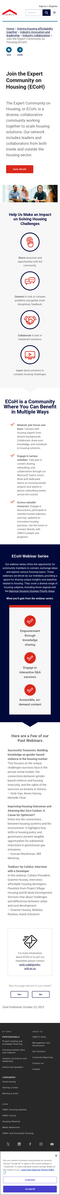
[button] (47, 12)
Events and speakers (12, 1067)
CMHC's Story (39, 1037)
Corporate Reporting (42, 1057)
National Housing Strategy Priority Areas (32, 591)
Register (53, 6)
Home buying (9, 1082)
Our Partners (38, 1051)
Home (10, 28)
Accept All (30, 1189)
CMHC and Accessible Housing (18, 1133)
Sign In (42, 6)
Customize (30, 1180)
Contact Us (38, 1063)
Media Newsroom (11, 1127)
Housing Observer (11, 1121)
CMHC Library (9, 1115)
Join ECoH (19, 169)
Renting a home (10, 1093)
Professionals (11, 1037)
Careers (36, 1069)
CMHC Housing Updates (14, 1110)
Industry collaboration (36, 35)
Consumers (8, 1077)
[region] (30, 1173)
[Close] (56, 1155)
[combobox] (34, 12)
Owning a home (10, 1088)
